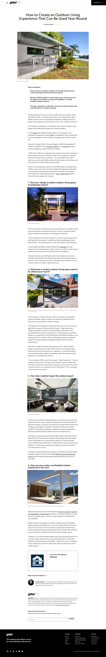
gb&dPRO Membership (80, 640)
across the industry (53, 146)
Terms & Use (94, 641)
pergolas (66, 146)
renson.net (53, 557)
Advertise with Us (95, 638)
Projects (67, 636)
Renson (35, 133)
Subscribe (96, 3)
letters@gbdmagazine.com (63, 605)
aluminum (63, 247)
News (66, 641)
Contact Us (93, 643)
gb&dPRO (30, 598)
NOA (52, 135)
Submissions (94, 640)
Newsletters (78, 641)
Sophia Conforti (49, 24)
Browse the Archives (80, 643)
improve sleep (45, 514)
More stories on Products (36, 575)
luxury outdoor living (63, 174)
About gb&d (94, 636)
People (66, 640)
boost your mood (64, 512)
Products (53, 10)
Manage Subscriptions (80, 638)
